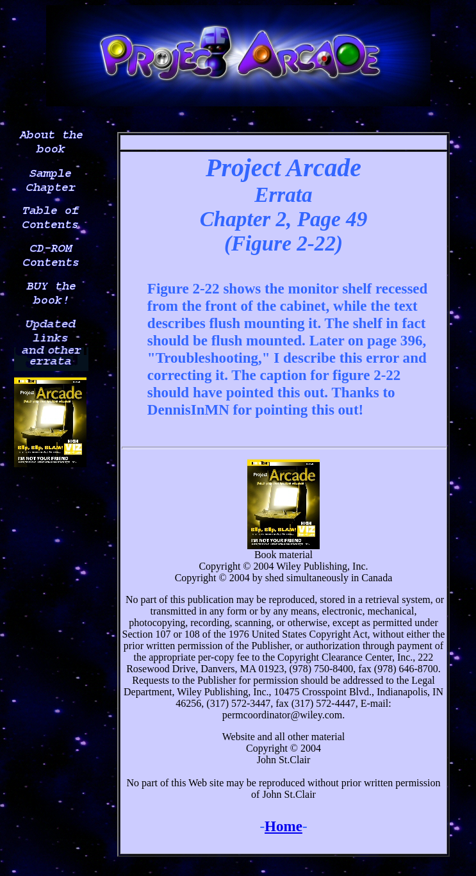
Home (283, 826)
